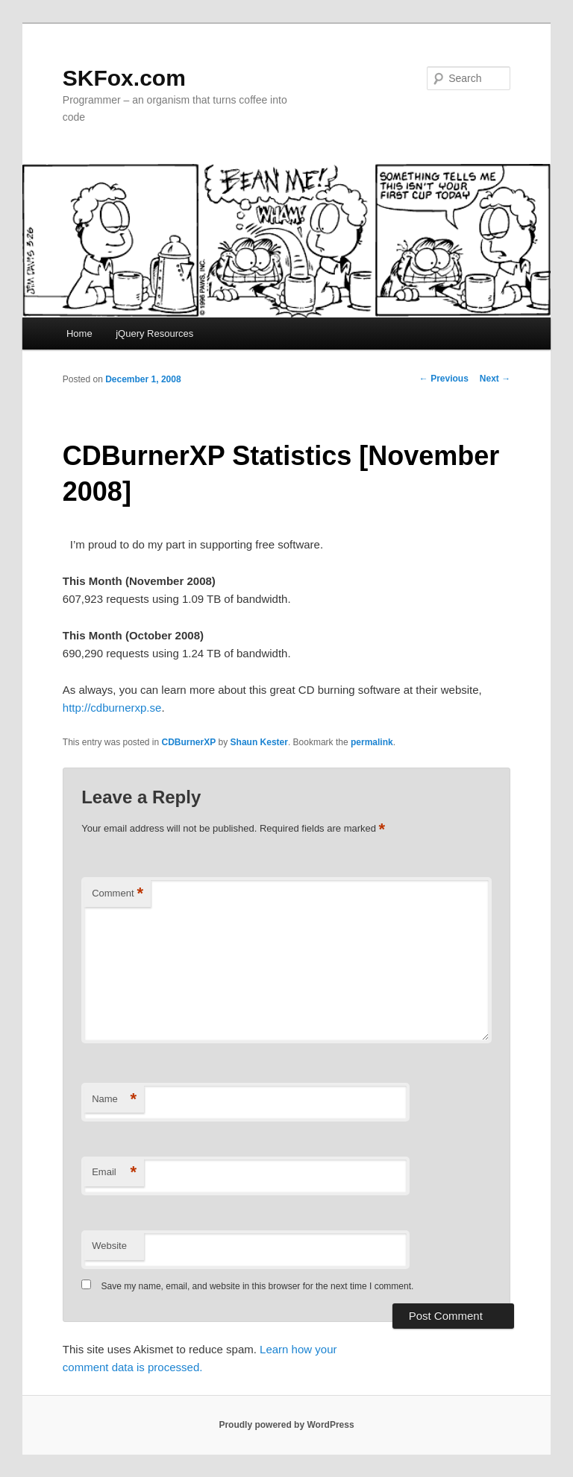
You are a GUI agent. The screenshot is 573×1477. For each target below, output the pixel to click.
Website (109, 1245)
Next (495, 378)
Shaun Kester (259, 742)
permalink (372, 742)
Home (79, 333)
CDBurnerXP (189, 742)
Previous (444, 378)
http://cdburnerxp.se (112, 707)
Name (114, 1099)
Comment (117, 894)
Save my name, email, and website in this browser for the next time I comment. (257, 1286)
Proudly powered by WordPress (286, 1425)
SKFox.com (124, 78)
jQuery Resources (154, 333)
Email (114, 1172)
